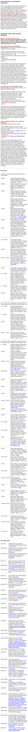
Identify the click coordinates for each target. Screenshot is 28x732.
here (17, 256)
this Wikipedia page (15, 445)
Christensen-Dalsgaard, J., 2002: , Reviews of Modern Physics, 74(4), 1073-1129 (17, 705)
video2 (12, 218)
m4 (25, 420)
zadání (19, 597)
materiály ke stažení (20, 634)
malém (19, 717)
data (23, 597)
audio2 (16, 218)
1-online (15, 367)
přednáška (20, 676)
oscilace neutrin (19, 646)
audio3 (23, 218)
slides (11, 405)
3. (12, 546)
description (13, 59)
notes (23, 101)
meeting (17, 130)
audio (11, 133)
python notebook (20, 136)
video (8, 133)
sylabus (15, 676)
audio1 (12, 207)
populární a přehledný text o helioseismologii (16, 700)
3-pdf (18, 369)
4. (22, 563)
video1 (22, 205)
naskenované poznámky (19, 626)
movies (15, 405)
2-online (23, 367)
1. (8, 546)
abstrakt (25, 595)
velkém (14, 717)
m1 (11, 391)
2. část (13, 617)
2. (10, 546)
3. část (10, 606)
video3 (19, 218)
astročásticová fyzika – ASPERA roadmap (16, 642)
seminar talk (13, 264)
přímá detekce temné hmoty (17, 646)
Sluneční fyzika (23, 656)
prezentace (11, 552)
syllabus (11, 626)
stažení (11, 721)
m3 (23, 420)
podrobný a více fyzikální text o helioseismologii (17, 701)
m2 (13, 391)
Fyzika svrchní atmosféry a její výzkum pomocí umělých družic (16, 729)
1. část (9, 617)
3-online (15, 369)
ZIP (9, 563)
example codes (14, 407)
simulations (20, 405)
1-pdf (19, 367)
